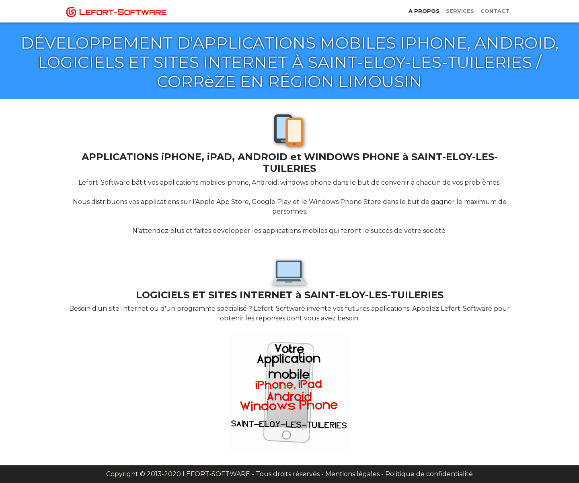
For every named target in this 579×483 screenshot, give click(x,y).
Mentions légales (352, 474)
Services (460, 11)
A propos (424, 11)
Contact (494, 11)
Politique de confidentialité (429, 474)
